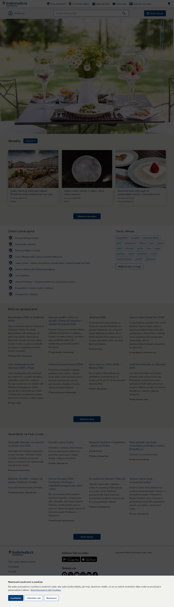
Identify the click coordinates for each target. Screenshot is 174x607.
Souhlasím (15, 598)
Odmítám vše (34, 598)
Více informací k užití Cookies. (45, 590)
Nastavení (51, 598)
